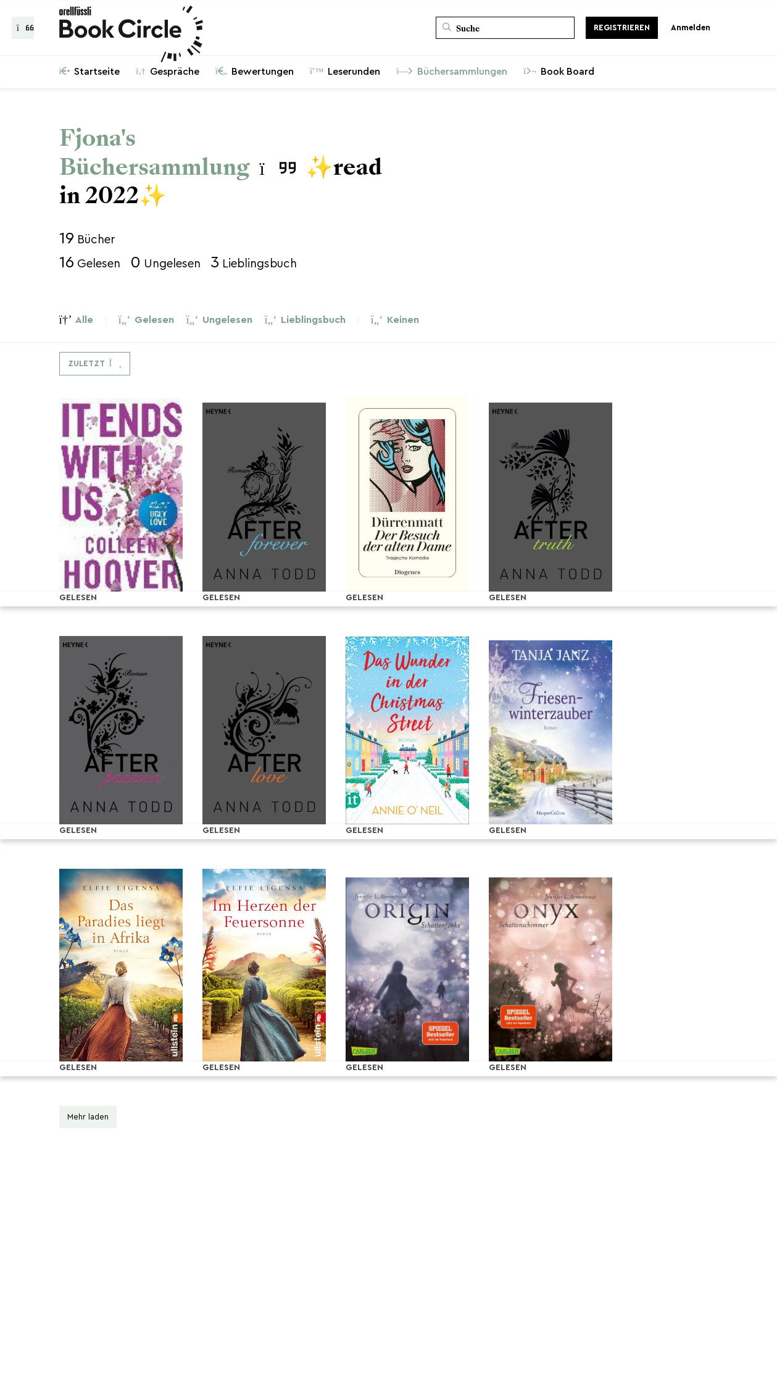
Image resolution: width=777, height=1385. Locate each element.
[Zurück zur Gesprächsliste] (23, 28)
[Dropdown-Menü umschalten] (94, 363)
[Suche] (505, 28)
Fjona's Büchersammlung (154, 152)
